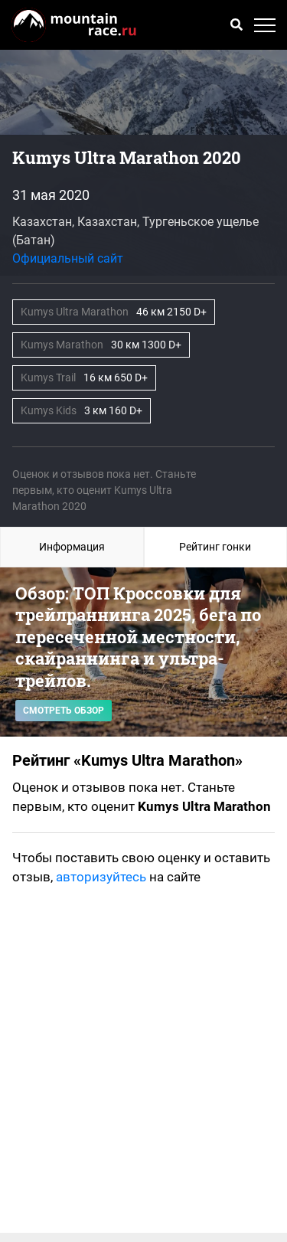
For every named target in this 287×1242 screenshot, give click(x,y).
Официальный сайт (67, 258)
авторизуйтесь (101, 876)
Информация (72, 547)
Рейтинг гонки (215, 547)
